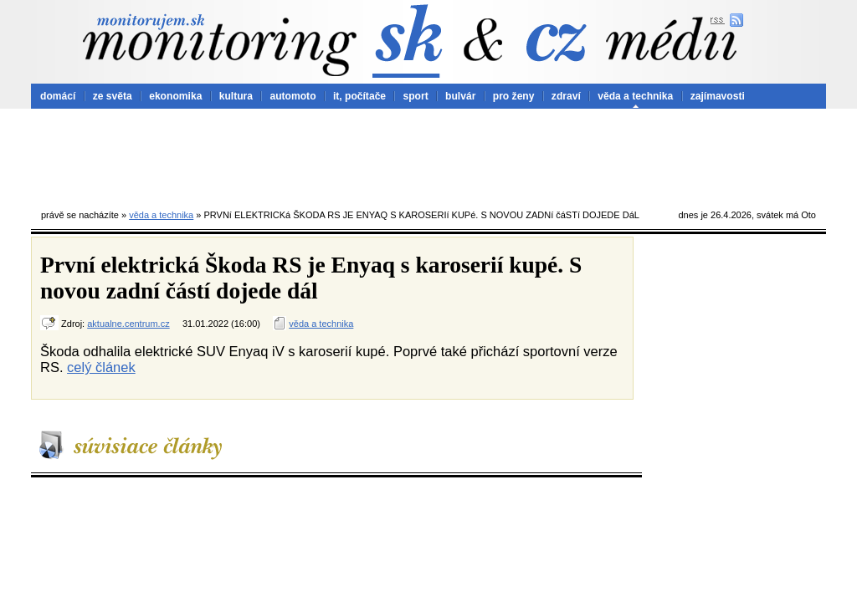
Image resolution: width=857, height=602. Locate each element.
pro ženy (514, 96)
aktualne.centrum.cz (128, 324)
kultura (236, 96)
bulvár (460, 96)
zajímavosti (717, 96)
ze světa (112, 96)
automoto (292, 96)
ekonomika (175, 96)
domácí (57, 96)
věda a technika (635, 96)
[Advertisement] (428, 154)
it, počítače (359, 96)
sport (415, 96)
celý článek (101, 367)
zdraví (566, 96)
